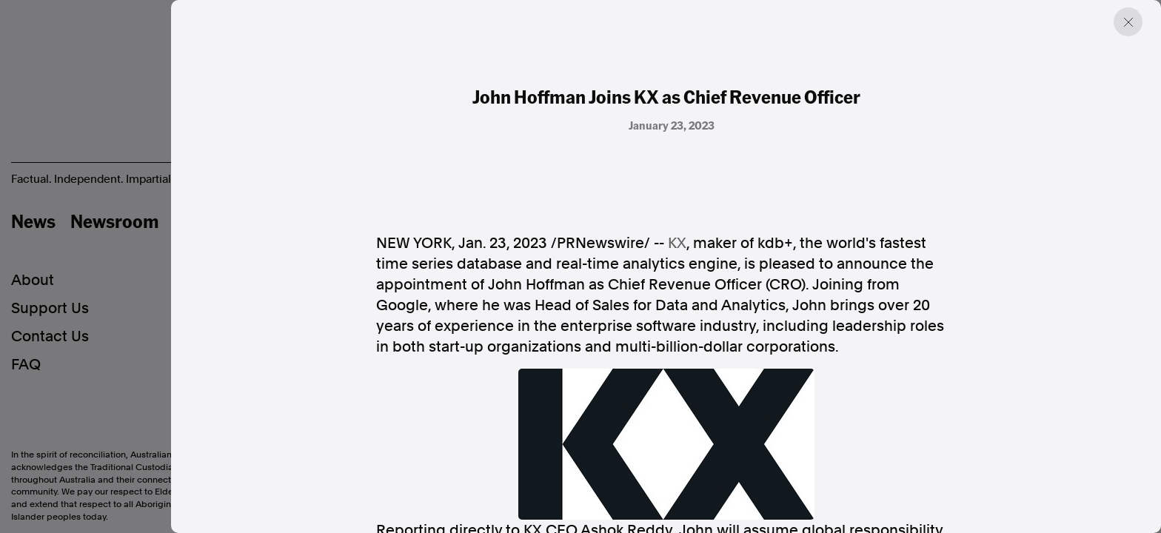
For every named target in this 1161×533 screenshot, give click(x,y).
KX (677, 243)
